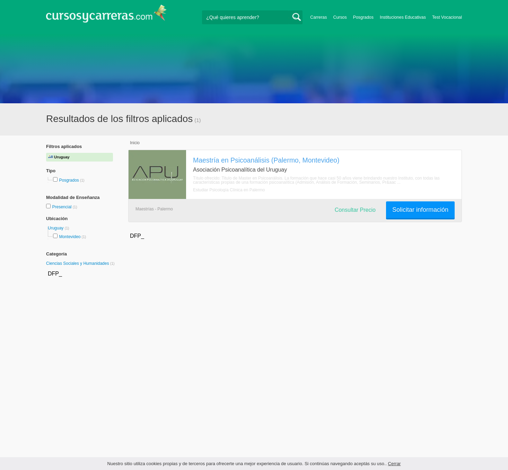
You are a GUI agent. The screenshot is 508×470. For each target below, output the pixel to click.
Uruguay (56, 228)
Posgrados (363, 17)
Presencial (62, 206)
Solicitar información (420, 209)
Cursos (340, 17)
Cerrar (394, 463)
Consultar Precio (355, 210)
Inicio (135, 142)
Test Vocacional (447, 17)
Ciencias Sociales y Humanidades (78, 263)
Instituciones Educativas (403, 17)
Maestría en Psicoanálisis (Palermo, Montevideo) (266, 160)
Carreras (318, 17)
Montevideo (69, 236)
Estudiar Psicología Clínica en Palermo (229, 190)
